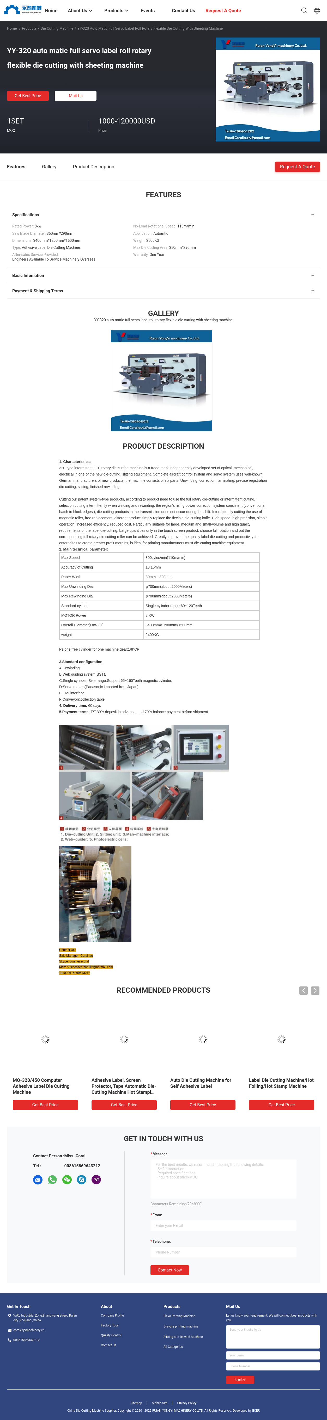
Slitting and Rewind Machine (183, 1337)
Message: (160, 1154)
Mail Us (76, 95)
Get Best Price (28, 95)
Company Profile (112, 1315)
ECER (256, 1410)
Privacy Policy (186, 1403)
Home (12, 28)
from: (157, 1215)
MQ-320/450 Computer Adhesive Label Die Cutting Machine (41, 1086)
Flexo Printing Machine (179, 1316)
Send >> (240, 1380)
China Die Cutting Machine (85, 1410)
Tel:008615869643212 (74, 973)
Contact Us (108, 1345)
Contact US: (67, 950)
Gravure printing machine (180, 1326)
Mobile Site (159, 1403)
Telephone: (162, 1241)
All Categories (173, 1347)
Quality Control (111, 1335)
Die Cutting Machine (57, 28)
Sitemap (136, 1403)
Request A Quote (297, 166)
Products (29, 28)
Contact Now (170, 1270)
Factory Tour (109, 1325)
